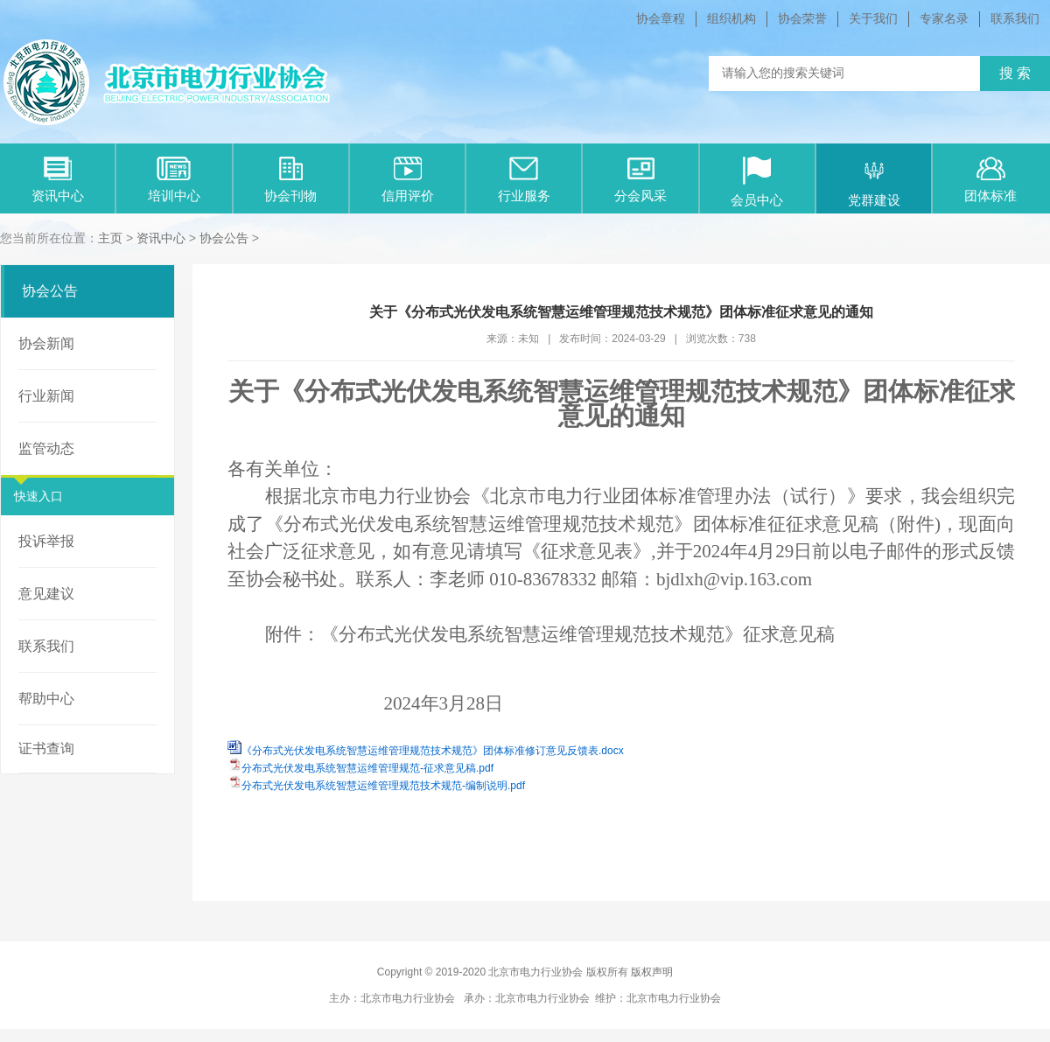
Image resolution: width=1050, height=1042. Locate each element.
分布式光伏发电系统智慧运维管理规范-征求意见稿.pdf (368, 768)
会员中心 (757, 182)
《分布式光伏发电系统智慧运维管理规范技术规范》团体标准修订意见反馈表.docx (433, 751)
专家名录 (944, 18)
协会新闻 (46, 343)
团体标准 (990, 180)
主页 (110, 238)
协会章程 (660, 18)
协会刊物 (290, 180)
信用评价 (408, 180)
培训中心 (174, 180)
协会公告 (224, 238)
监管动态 (46, 448)
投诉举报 (46, 541)
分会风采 (640, 180)
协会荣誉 (802, 18)
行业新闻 (46, 395)
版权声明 (652, 972)
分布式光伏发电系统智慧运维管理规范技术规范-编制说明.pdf (383, 786)
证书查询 (46, 748)
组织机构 (731, 18)
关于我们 (873, 18)
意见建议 (46, 593)
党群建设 (874, 182)
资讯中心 (58, 180)
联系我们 (1015, 18)
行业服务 (524, 180)
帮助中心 (46, 698)
